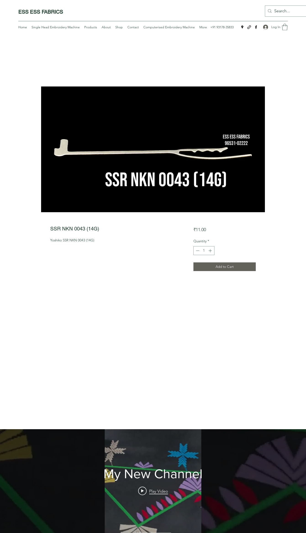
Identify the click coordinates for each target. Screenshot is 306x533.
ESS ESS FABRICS (40, 12)
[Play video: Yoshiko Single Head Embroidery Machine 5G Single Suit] (153, 490)
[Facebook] (256, 27)
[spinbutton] (204, 250)
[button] (285, 27)
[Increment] (211, 250)
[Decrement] (197, 250)
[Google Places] (242, 27)
